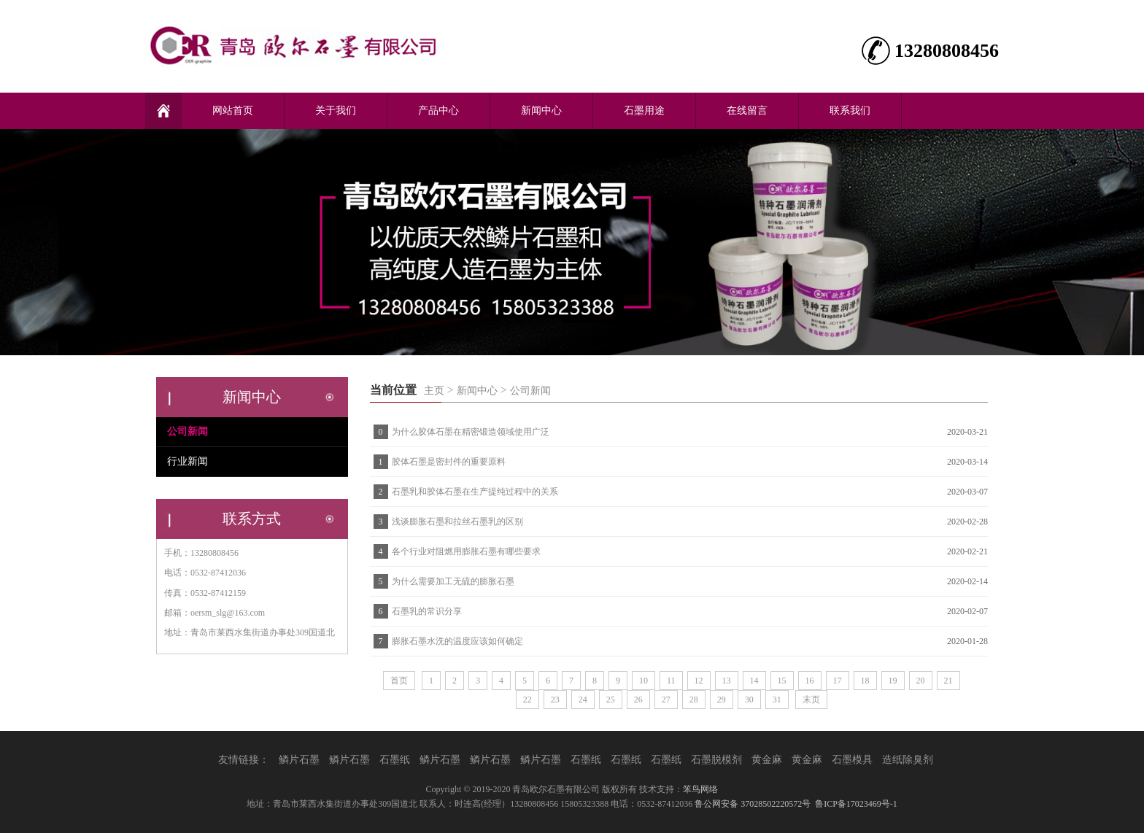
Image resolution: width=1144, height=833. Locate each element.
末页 (811, 699)
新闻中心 (541, 110)
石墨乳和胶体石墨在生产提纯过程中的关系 (475, 492)
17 (837, 680)
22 (527, 699)
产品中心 (438, 110)
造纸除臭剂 (907, 759)
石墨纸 (394, 759)
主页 (434, 390)
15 (782, 680)
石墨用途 (644, 110)
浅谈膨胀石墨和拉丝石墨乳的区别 (457, 521)
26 (638, 699)
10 (643, 680)
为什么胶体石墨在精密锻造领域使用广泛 (470, 432)
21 (948, 680)
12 (699, 680)
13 (726, 680)
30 (749, 699)
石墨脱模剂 (716, 759)
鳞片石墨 (299, 759)
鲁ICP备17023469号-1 (856, 804)
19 (893, 680)
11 (671, 680)
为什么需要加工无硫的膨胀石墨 (453, 581)
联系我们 (850, 110)
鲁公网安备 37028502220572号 (753, 804)
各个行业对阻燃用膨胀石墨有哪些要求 (466, 551)
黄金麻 (766, 759)
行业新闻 (187, 461)
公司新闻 (530, 390)
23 (555, 699)
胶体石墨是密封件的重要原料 (449, 462)
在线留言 (747, 110)
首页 (399, 680)
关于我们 (335, 110)
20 (920, 680)
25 (610, 699)
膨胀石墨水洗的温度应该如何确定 (457, 641)
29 (721, 699)
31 (777, 699)
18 (865, 680)
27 (666, 699)
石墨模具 (852, 759)
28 (693, 699)
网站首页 (232, 110)
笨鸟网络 (700, 789)
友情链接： (243, 759)
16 (809, 680)
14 (754, 680)
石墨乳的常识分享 (427, 611)
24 (583, 699)
